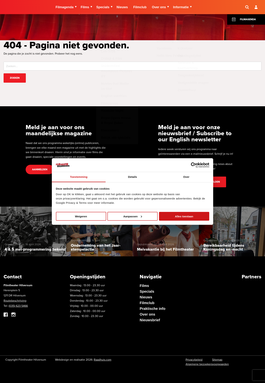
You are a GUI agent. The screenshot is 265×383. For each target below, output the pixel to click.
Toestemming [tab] (78, 176)
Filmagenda (248, 19)
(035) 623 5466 (18, 306)
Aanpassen (132, 216)
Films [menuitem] (85, 7)
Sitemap (217, 360)
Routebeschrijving (15, 301)
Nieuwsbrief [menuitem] (150, 320)
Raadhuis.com (102, 360)
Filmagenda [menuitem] (65, 7)
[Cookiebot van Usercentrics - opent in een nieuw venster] (193, 165)
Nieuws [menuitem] (122, 7)
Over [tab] (186, 176)
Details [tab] (132, 176)
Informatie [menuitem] (181, 7)
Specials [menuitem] (102, 7)
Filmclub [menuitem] (139, 7)
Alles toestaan (184, 216)
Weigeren (81, 216)
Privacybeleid (194, 360)
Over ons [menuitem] (159, 7)
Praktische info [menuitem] (152, 309)
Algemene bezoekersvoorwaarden (207, 364)
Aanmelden (39, 169)
